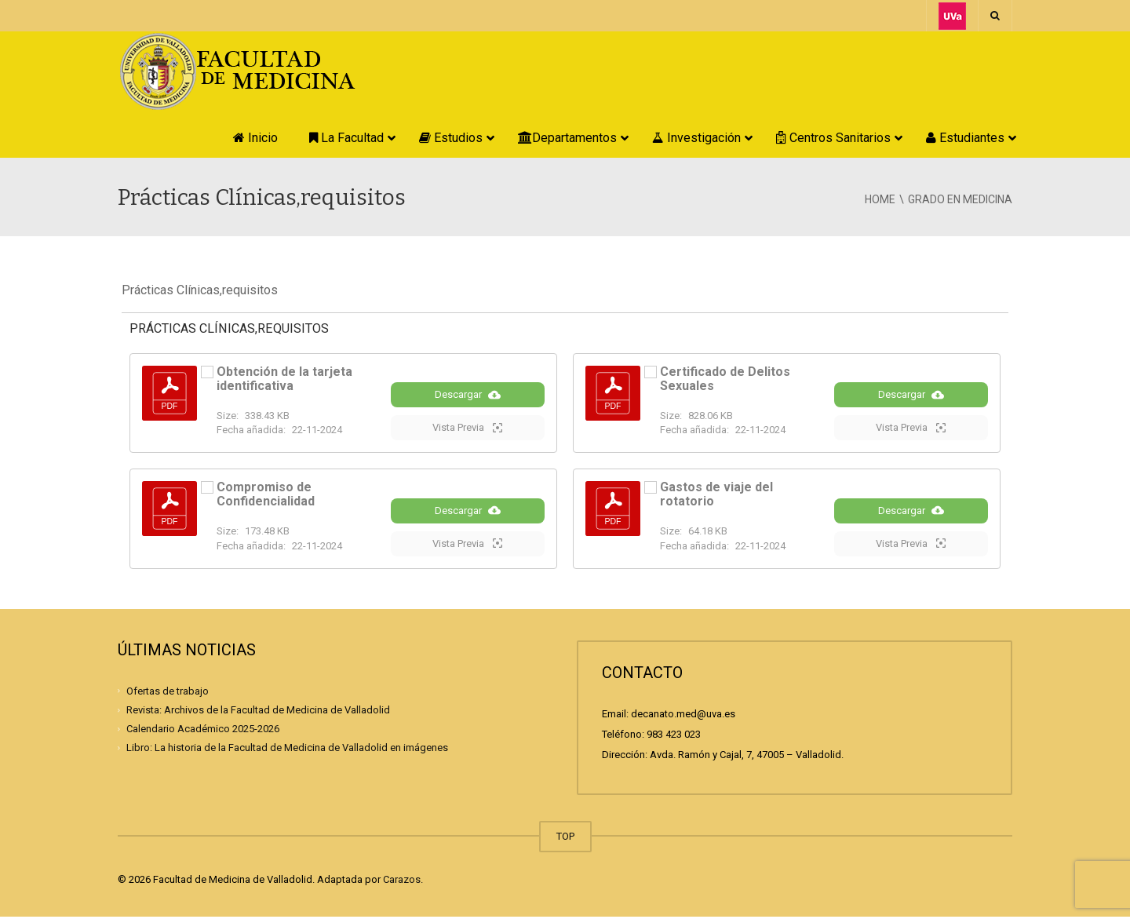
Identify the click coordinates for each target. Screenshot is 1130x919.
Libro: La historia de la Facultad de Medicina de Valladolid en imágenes (287, 750)
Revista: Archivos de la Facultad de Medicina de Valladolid (258, 712)
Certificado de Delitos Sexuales (725, 378)
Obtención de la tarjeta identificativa (284, 378)
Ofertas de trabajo (167, 693)
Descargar (468, 395)
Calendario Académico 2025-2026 (202, 731)
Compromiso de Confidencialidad (266, 495)
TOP (565, 838)
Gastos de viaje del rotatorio (716, 495)
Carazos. (403, 882)
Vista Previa (467, 428)
